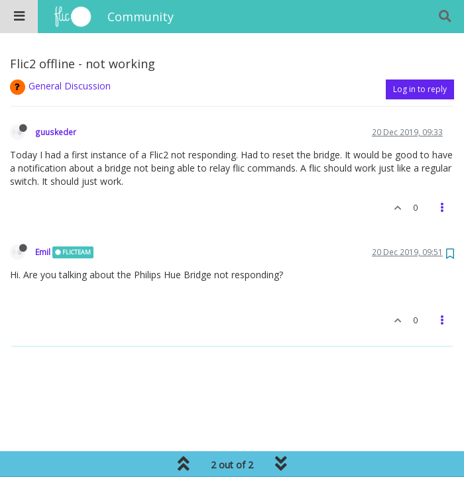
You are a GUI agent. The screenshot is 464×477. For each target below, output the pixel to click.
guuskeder (55, 132)
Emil (42, 251)
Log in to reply (420, 89)
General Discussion (70, 86)
